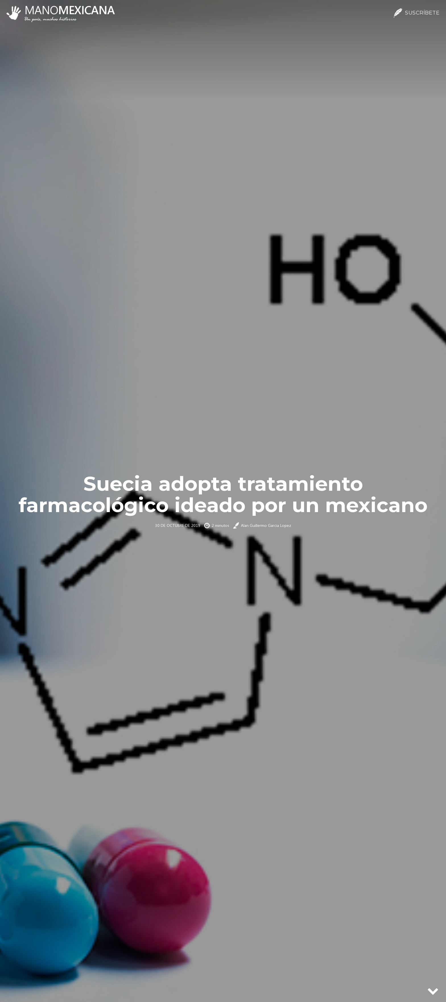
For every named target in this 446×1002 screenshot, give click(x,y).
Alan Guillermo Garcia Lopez (266, 525)
